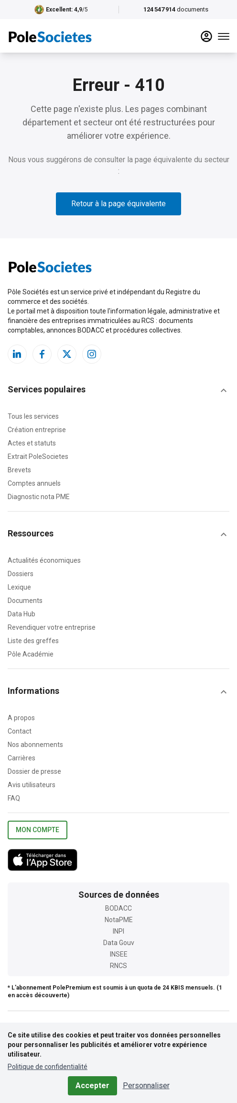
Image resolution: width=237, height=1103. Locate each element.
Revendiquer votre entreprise (52, 627)
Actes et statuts (32, 443)
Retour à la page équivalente (118, 203)
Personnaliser (146, 1085)
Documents (25, 600)
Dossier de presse (34, 771)
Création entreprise (37, 430)
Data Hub (21, 614)
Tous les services (33, 416)
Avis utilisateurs (31, 785)
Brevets (19, 470)
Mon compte (37, 830)
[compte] (206, 36)
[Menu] (223, 36)
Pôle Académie (31, 654)
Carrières (21, 758)
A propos (21, 718)
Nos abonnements (35, 744)
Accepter (92, 1085)
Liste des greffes (33, 641)
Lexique (19, 587)
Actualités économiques (44, 560)
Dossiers (20, 574)
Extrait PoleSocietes (38, 456)
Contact (20, 731)
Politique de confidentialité (47, 1066)
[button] (118, 390)
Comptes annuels (34, 483)
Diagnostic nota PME (39, 497)
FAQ (14, 798)
